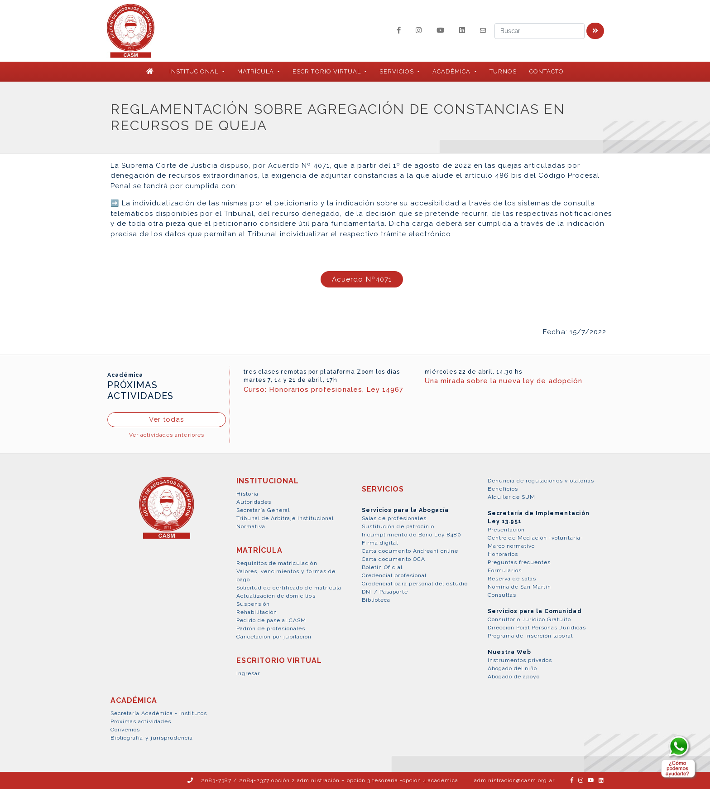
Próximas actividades (140, 721)
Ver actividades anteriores (166, 435)
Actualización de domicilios (276, 596)
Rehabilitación (257, 612)
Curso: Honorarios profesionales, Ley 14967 (324, 389)
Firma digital (380, 543)
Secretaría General (263, 510)
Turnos (503, 71)
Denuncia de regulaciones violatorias (541, 480)
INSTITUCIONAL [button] (195, 71)
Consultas (502, 595)
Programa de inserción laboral (530, 636)
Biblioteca (376, 600)
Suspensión (253, 604)
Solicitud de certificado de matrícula (288, 587)
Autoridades (253, 502)
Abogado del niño (512, 668)
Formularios (505, 570)
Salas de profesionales (394, 518)
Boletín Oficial (382, 567)
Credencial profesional (394, 575)
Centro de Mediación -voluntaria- (535, 538)
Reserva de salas (512, 578)
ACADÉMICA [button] (452, 71)
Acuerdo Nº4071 (362, 279)
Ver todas (166, 419)
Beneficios (503, 489)
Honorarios (503, 554)
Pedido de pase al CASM (271, 620)
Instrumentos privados (520, 660)
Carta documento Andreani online (410, 551)
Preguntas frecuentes (519, 562)
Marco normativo (511, 546)
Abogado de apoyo (514, 676)
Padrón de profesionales (271, 628)
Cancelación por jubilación (274, 636)
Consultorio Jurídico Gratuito (529, 619)
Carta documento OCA (393, 559)
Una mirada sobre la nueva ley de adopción (503, 381)
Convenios (125, 729)
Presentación (506, 529)
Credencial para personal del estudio (415, 583)
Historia (247, 494)
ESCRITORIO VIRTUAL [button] (328, 71)
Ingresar (248, 673)
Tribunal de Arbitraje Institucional (285, 518)
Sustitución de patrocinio (398, 526)
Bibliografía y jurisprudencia (151, 738)
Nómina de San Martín (520, 587)
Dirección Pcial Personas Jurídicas (537, 627)
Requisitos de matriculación (276, 563)
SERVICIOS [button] (397, 71)
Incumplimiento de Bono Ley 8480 (411, 534)
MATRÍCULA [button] (256, 71)
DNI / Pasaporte (385, 592)
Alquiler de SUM (512, 497)
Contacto (546, 71)
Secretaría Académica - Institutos (158, 713)
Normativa (250, 526)
